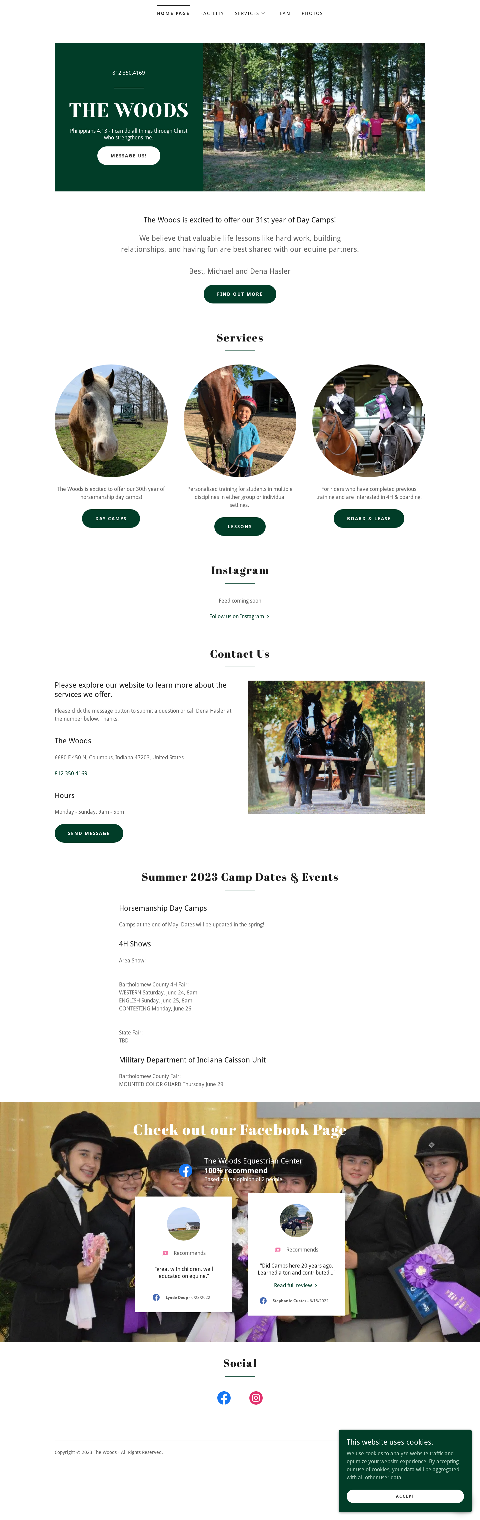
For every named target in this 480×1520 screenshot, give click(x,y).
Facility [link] (212, 13)
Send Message (89, 833)
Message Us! (129, 155)
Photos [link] (312, 13)
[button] (250, 13)
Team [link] (284, 13)
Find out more (240, 294)
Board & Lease (369, 518)
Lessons (240, 526)
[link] (129, 115)
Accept (405, 1496)
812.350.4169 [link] (128, 73)
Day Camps (111, 518)
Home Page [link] (173, 13)
